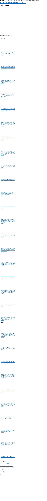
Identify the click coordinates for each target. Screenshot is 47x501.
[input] (5, 38)
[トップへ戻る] (0, 474)
